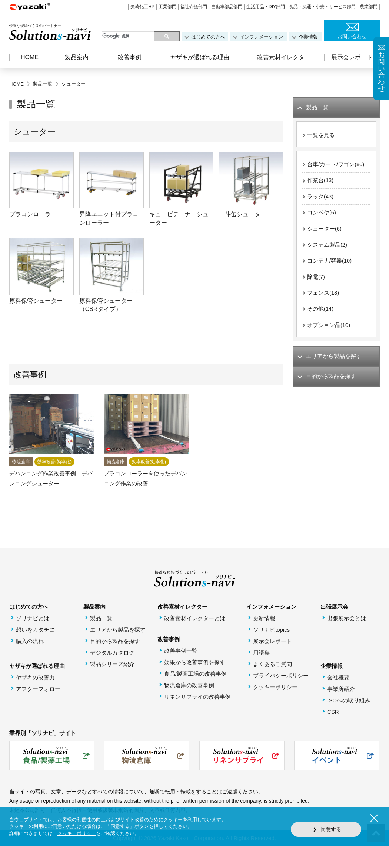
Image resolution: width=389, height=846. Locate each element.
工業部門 (167, 6)
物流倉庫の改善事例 (189, 685)
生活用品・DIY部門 (265, 6)
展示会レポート (352, 57)
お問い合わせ (352, 36)
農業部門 (369, 6)
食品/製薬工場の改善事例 (195, 674)
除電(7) (316, 279)
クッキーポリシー (275, 687)
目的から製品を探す (115, 641)
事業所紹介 (341, 689)
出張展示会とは (346, 618)
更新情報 (264, 618)
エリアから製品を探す (118, 629)
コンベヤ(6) (321, 214)
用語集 (261, 652)
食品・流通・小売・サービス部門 (322, 6)
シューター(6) (324, 230)
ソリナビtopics (271, 629)
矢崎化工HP (142, 6)
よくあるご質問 (272, 664)
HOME (30, 57)
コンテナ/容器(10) (329, 263)
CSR (333, 712)
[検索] (129, 36)
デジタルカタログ (112, 652)
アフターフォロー (38, 689)
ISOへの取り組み (348, 700)
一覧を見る (321, 135)
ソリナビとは (32, 618)
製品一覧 (101, 618)
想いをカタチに (35, 629)
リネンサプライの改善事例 (197, 696)
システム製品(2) (327, 246)
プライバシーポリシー (281, 675)
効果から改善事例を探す (194, 662)
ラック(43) (320, 197)
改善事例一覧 (180, 651)
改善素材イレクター (283, 57)
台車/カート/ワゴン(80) (336, 165)
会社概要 (338, 677)
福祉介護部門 (193, 6)
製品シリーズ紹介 (112, 664)
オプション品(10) (328, 328)
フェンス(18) (323, 295)
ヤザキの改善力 (35, 677)
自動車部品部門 (226, 6)
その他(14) (320, 311)
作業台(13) (320, 181)
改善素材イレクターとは (194, 618)
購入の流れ (30, 641)
